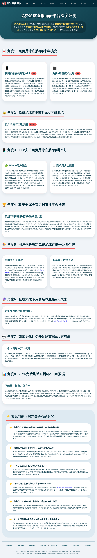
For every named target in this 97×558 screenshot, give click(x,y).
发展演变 (9, 546)
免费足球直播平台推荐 (64, 487)
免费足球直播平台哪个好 (62, 321)
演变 (34, 3)
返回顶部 (88, 546)
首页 (26, 3)
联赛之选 (63, 3)
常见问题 (76, 546)
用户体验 (73, 3)
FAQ (92, 3)
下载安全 (43, 3)
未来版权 (84, 3)
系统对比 (53, 3)
